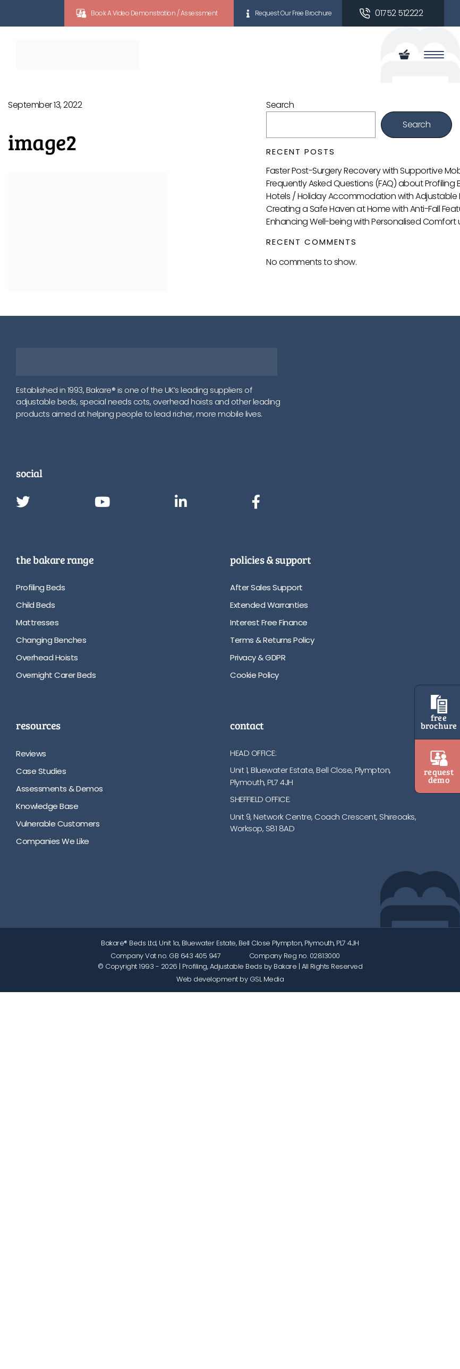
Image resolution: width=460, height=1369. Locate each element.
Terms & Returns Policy (272, 639)
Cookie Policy (254, 675)
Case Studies (41, 771)
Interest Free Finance (269, 622)
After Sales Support (266, 587)
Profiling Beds (40, 587)
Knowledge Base (47, 806)
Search (280, 105)
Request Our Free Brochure (293, 13)
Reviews (31, 753)
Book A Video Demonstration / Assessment (154, 13)
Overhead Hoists (47, 657)
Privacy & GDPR (257, 657)
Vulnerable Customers (57, 823)
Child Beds (35, 604)
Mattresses (37, 622)
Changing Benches (51, 639)
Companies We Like (52, 841)
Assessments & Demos (59, 788)
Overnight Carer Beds (56, 675)
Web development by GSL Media (230, 979)
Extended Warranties (269, 604)
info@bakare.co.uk (263, 862)
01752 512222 (399, 13)
